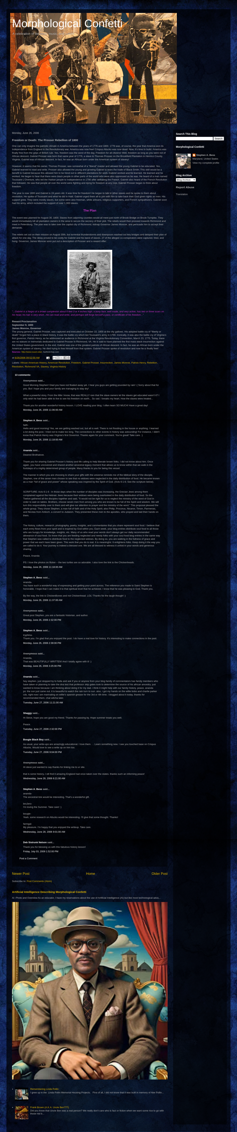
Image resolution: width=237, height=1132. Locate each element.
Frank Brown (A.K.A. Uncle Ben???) (49, 1107)
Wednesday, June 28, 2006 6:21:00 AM (44, 778)
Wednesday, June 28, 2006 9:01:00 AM (44, 831)
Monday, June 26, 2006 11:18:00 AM (42, 439)
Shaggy (27, 713)
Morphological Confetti (67, 23)
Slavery (44, 366)
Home (90, 874)
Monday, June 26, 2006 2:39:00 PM (42, 643)
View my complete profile (206, 162)
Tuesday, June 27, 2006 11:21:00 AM (43, 702)
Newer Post (20, 874)
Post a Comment (28, 858)
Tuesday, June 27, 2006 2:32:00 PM (42, 729)
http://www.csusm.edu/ (31, 352)
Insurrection (106, 362)
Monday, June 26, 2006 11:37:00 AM (42, 600)
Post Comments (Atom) (39, 881)
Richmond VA (32, 366)
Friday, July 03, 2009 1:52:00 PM (40, 851)
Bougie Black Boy (33, 739)
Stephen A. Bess (32, 420)
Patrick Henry (138, 362)
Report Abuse (185, 187)
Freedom (76, 362)
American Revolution (59, 362)
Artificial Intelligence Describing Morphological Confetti (49, 891)
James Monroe (122, 362)
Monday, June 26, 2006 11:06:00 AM (42, 409)
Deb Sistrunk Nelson (35, 842)
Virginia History (58, 366)
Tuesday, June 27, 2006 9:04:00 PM (42, 752)
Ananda (27, 450)
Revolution (17, 366)
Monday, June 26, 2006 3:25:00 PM (42, 666)
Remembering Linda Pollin (44, 1089)
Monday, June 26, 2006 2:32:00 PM (42, 620)
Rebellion (152, 362)
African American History (33, 362)
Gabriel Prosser (90, 362)
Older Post (160, 874)
